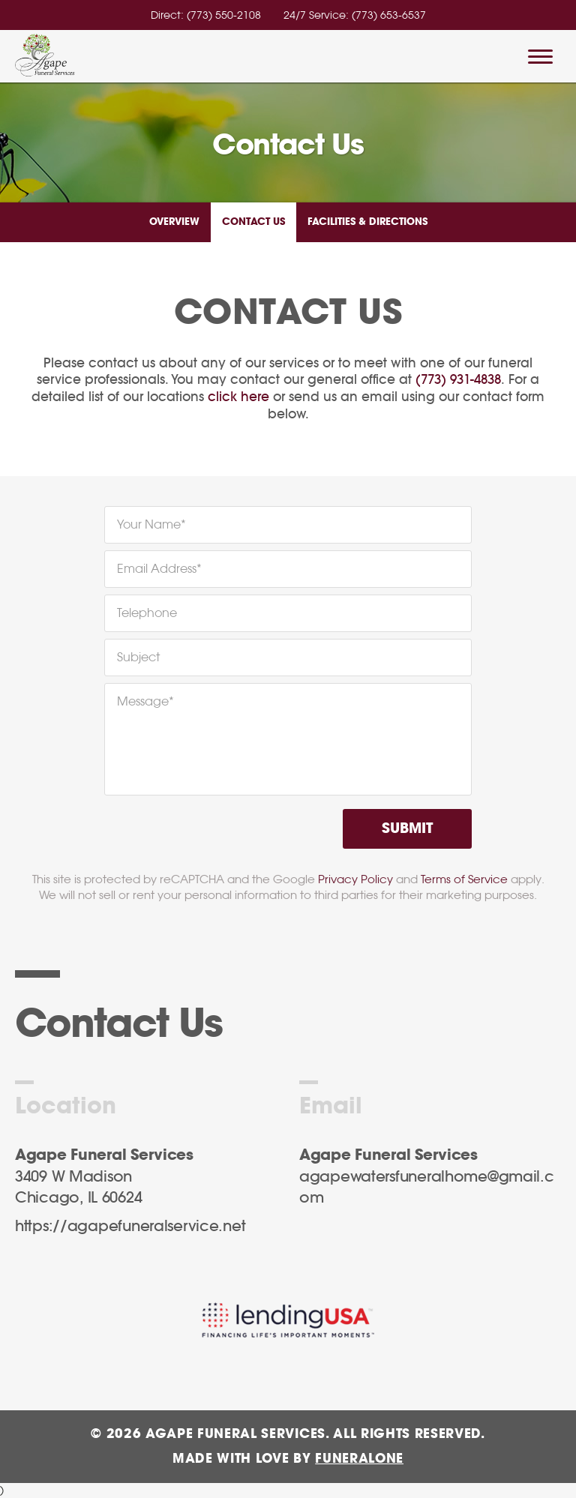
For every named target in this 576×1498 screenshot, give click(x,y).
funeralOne (359, 1458)
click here (238, 397)
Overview (174, 222)
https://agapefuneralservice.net (130, 1226)
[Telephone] (288, 613)
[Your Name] (288, 525)
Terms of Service (464, 879)
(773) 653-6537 (389, 15)
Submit (407, 829)
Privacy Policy (355, 879)
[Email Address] (288, 569)
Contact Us (253, 222)
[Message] (288, 739)
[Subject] (288, 657)
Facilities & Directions (368, 222)
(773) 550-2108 (224, 15)
